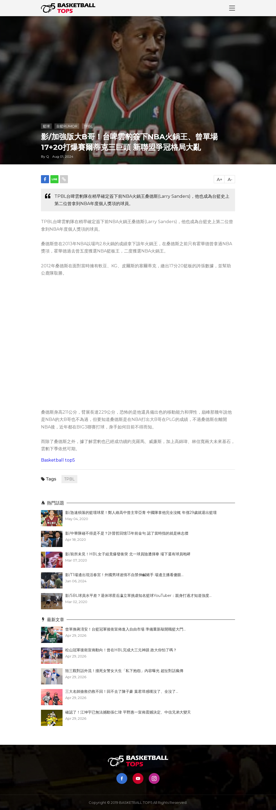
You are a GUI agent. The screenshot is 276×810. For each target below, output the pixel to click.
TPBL (88, 126)
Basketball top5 (58, 460)
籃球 (46, 126)
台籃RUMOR (66, 126)
